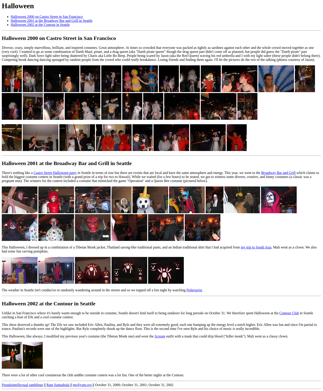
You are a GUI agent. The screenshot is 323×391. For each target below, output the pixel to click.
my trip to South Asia (256, 247)
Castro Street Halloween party (55, 173)
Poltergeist (194, 290)
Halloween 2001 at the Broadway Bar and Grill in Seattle (52, 21)
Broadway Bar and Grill (278, 173)
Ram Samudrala (57, 385)
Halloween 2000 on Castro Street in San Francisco (47, 17)
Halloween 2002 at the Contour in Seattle (40, 25)
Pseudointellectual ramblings (22, 385)
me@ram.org (82, 385)
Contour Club (289, 313)
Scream (160, 336)
